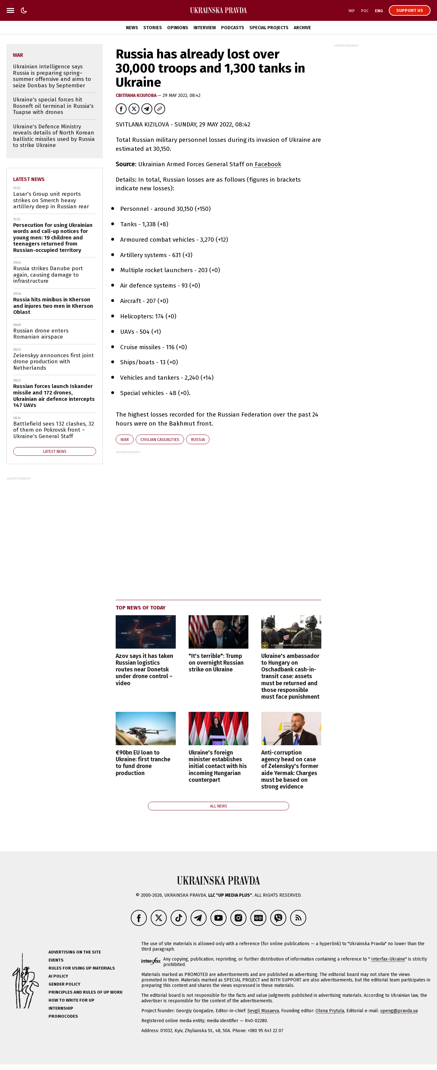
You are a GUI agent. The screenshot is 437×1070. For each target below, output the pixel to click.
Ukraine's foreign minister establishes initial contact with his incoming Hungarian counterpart (218, 766)
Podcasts (232, 27)
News (132, 27)
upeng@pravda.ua (399, 1011)
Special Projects (269, 27)
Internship (61, 1008)
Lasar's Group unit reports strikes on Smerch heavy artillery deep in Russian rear (51, 200)
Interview (204, 27)
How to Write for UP (71, 1000)
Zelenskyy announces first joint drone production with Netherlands (53, 361)
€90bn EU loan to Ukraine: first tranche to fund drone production (143, 762)
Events (56, 960)
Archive (302, 27)
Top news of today (140, 608)
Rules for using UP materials (82, 968)
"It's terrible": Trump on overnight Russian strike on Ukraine (216, 663)
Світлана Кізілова (136, 95)
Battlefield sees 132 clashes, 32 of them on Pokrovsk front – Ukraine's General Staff (53, 430)
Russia (198, 439)
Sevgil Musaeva (263, 1011)
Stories (152, 27)
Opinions (177, 27)
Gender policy (64, 984)
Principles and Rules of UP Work (85, 992)
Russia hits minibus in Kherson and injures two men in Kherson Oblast (53, 305)
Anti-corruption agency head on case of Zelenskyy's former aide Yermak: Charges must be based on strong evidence (289, 769)
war (124, 439)
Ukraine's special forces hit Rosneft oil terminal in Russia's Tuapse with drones (53, 106)
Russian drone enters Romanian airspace (40, 334)
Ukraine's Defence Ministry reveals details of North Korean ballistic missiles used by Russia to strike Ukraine (54, 136)
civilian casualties (159, 439)
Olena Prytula (330, 1011)
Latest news (29, 179)
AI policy (58, 976)
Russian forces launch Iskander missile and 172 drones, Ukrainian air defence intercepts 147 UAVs (54, 396)
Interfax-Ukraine (388, 959)
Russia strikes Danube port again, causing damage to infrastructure (48, 274)
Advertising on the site (75, 952)
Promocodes (63, 1016)
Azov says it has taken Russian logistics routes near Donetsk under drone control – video (144, 669)
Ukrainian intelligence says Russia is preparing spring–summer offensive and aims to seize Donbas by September (52, 76)
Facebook (267, 164)
